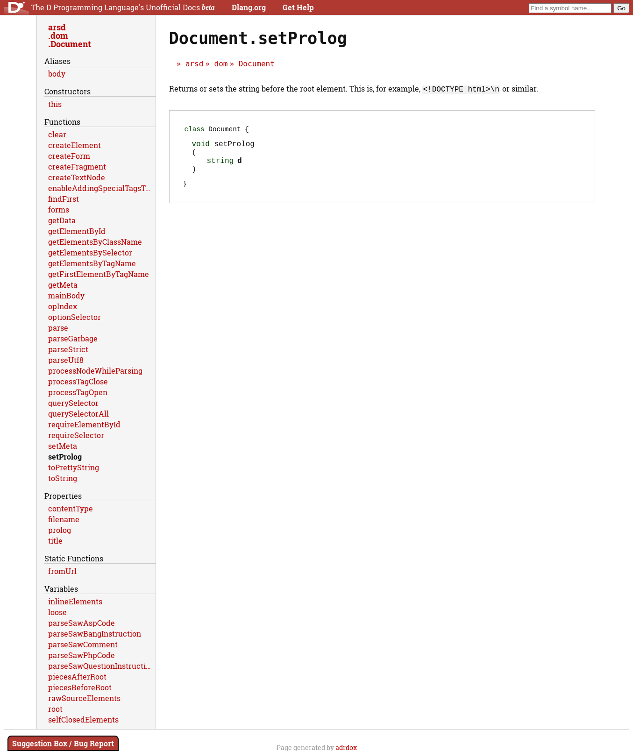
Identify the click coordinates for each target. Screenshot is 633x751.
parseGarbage (73, 338)
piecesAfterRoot (77, 676)
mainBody (66, 295)
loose (57, 612)
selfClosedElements (83, 719)
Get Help (298, 7)
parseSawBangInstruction (94, 633)
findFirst (63, 199)
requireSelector (76, 435)
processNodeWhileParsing (95, 371)
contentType (70, 508)
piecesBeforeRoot (80, 687)
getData (62, 220)
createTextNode (76, 177)
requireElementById (84, 424)
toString (62, 478)
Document (257, 63)
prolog (59, 530)
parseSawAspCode (81, 623)
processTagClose (78, 381)
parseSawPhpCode (81, 655)
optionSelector (74, 317)
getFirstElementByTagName (98, 274)
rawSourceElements (84, 698)
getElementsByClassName (95, 242)
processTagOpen (77, 392)
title (55, 541)
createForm (69, 156)
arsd (194, 63)
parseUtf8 (66, 360)
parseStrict (68, 349)
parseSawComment (83, 644)
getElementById (77, 231)
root (55, 709)
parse (58, 328)
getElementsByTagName (92, 263)
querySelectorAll (78, 413)
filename (63, 519)
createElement (74, 145)
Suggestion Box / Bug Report (63, 743)
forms (58, 209)
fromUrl (62, 571)
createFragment (77, 166)
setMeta (62, 446)
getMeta (63, 285)
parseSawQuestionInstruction (101, 666)
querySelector (73, 403)
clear (57, 134)
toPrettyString (73, 467)
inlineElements (75, 601)
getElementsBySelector (90, 252)
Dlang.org (249, 7)
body (56, 73)
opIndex (62, 306)
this (55, 104)
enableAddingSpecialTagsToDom (102, 188)
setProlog (65, 456)
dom (221, 63)
